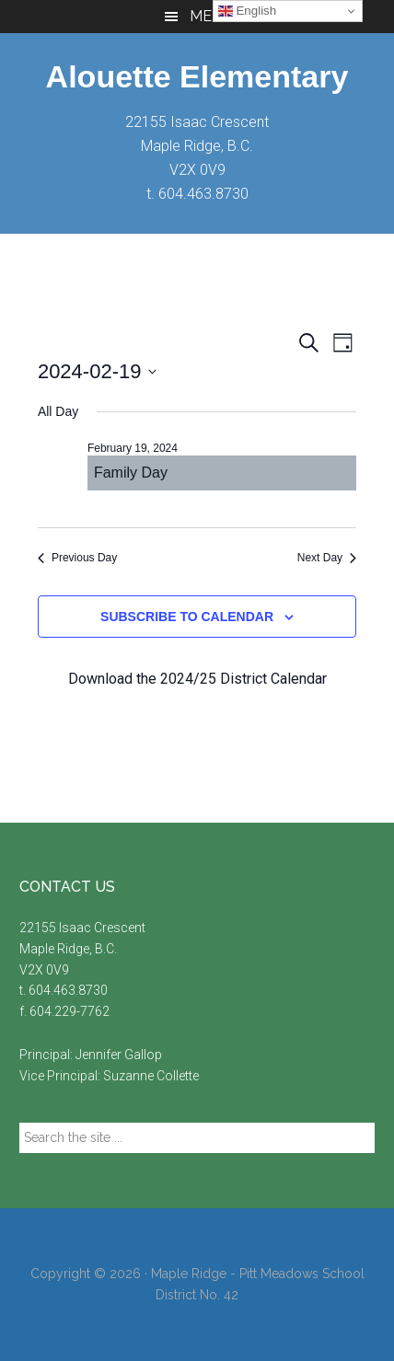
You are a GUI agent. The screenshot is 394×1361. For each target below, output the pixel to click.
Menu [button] (211, 16)
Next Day (326, 557)
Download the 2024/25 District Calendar (197, 678)
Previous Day (77, 557)
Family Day (131, 472)
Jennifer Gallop (118, 1054)
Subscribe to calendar (186, 616)
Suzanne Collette (151, 1075)
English (247, 11)
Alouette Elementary (197, 76)
